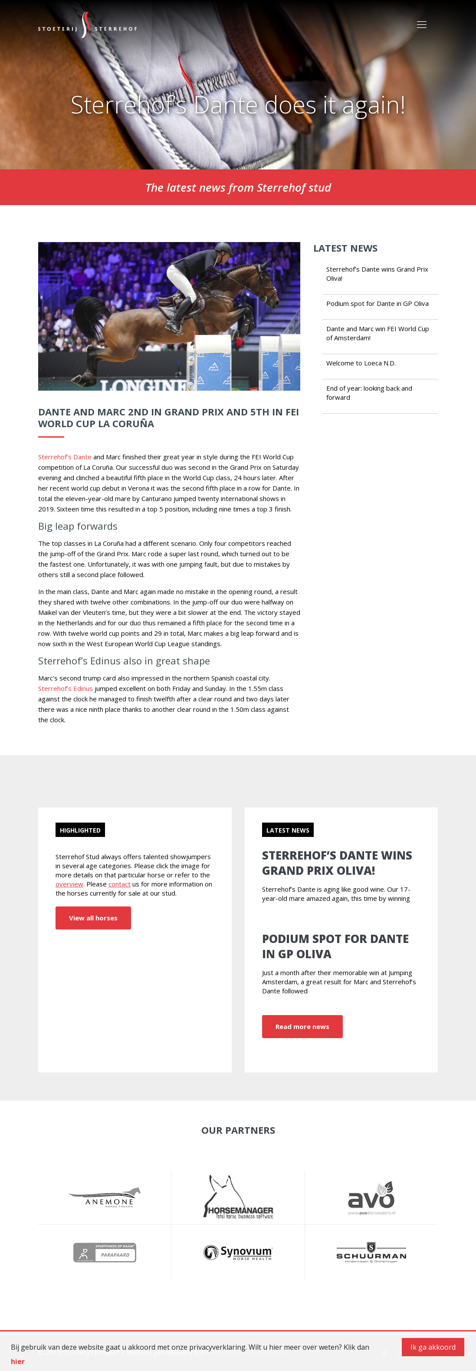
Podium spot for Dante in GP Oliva (377, 303)
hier (18, 1361)
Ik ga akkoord (433, 1347)
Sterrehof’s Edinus (65, 688)
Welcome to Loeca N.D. (361, 363)
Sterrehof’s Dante (65, 456)
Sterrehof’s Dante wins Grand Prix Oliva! (337, 862)
